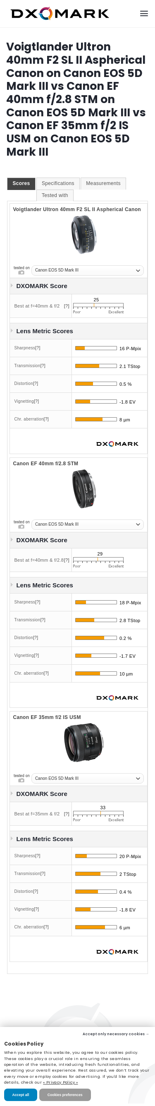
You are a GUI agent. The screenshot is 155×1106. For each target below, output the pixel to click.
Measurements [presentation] (103, 183)
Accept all (20, 1095)
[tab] (21, 184)
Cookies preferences (65, 1095)
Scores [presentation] (21, 183)
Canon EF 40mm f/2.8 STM (45, 463)
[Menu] (144, 13)
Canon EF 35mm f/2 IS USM (47, 717)
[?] (66, 305)
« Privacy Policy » (60, 1082)
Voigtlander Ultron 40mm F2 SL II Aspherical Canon (77, 209)
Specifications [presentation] (58, 183)
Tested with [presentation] (55, 195)
